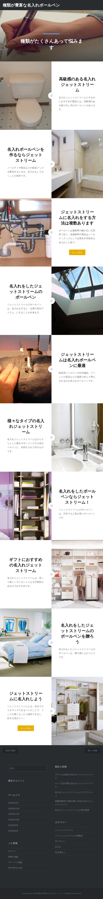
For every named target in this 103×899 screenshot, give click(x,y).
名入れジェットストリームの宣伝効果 (72, 810)
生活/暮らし (60, 852)
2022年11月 (13, 814)
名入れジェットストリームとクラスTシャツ (74, 794)
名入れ (58, 846)
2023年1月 (13, 803)
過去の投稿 (10, 750)
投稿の (13, 856)
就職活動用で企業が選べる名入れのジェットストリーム (74, 803)
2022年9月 (13, 825)
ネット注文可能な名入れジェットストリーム (74, 785)
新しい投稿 (92, 750)
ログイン (12, 851)
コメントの (15, 862)
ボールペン (60, 841)
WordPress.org (15, 867)
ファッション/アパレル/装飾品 (69, 835)
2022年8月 (13, 831)
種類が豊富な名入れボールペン (31, 5)
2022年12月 (13, 808)
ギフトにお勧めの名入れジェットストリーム (74, 776)
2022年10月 (13, 819)
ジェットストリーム (64, 830)
